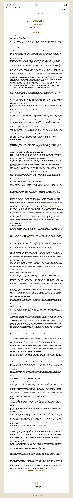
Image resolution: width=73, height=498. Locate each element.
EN (32, 13)
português (63, 7)
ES (34, 13)
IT (40, 13)
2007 (17, 7)
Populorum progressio (58, 230)
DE (30, 13)
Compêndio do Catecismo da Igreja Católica (51, 206)
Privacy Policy (42, 495)
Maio (19, 7)
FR (36, 13)
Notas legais (32, 495)
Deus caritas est (41, 215)
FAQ (28, 495)
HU (38, 13)
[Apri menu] (66, 5)
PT (42, 13)
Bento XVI (8, 7)
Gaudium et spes (19, 112)
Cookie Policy (37, 495)
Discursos (13, 7)
